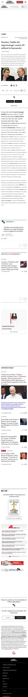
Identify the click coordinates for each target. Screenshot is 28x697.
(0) (25, 447)
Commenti (4, 85)
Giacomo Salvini (6, 430)
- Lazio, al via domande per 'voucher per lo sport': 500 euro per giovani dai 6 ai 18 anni (14, 535)
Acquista (14, 331)
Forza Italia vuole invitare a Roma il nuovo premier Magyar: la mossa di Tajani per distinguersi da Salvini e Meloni (10, 423)
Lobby (3, 34)
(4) (5, 238)
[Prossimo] (25, 245)
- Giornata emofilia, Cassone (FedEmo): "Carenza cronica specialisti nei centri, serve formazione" (13, 549)
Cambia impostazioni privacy (10, 670)
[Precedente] (20, 245)
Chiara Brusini (5, 271)
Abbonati (19, 2)
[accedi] (25, 2)
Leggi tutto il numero (14, 518)
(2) (25, 271)
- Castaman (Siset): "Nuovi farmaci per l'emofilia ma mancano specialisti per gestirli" (13, 546)
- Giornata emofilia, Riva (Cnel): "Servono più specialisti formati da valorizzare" (12, 542)
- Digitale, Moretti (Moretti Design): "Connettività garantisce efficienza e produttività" (12, 531)
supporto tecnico (8, 648)
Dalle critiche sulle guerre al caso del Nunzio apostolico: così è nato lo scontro (13, 382)
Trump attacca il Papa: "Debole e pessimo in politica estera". (11, 375)
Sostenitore (8, 234)
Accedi (8, 617)
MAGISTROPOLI (8, 326)
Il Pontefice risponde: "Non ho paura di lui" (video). (13, 378)
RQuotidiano (5, 51)
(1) (25, 430)
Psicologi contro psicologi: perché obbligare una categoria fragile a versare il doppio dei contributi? (14, 229)
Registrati (20, 617)
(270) (25, 413)
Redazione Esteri (6, 413)
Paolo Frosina (5, 447)
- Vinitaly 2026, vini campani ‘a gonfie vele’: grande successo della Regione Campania (13, 538)
